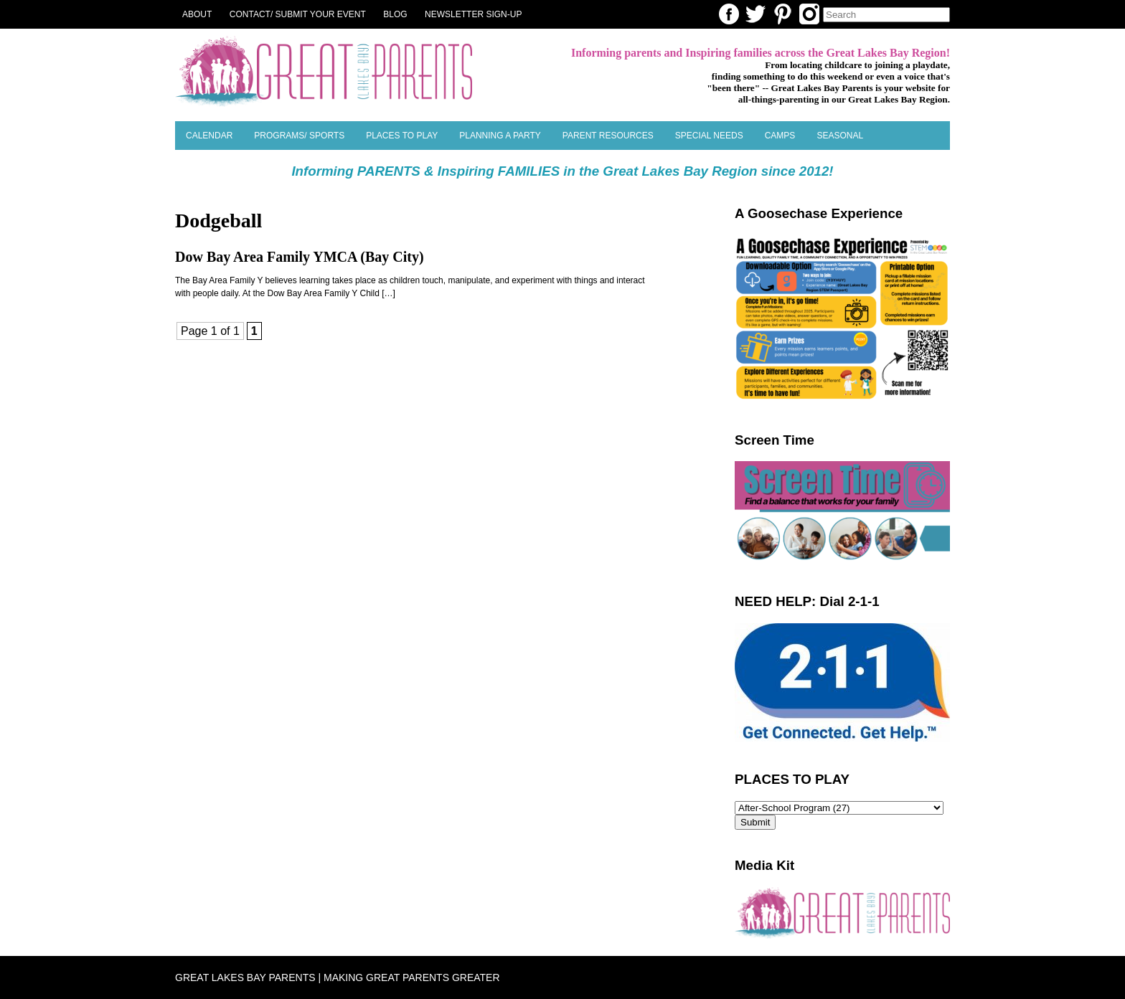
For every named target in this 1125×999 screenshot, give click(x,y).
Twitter (755, 14)
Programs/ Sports (299, 136)
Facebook (729, 14)
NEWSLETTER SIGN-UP (473, 14)
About (197, 14)
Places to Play (402, 136)
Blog (395, 14)
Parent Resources (608, 136)
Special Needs (709, 136)
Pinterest (783, 14)
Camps (780, 136)
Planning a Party (500, 136)
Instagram (809, 14)
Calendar (209, 136)
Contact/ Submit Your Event (298, 14)
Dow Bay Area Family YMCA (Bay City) (299, 257)
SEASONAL (839, 136)
